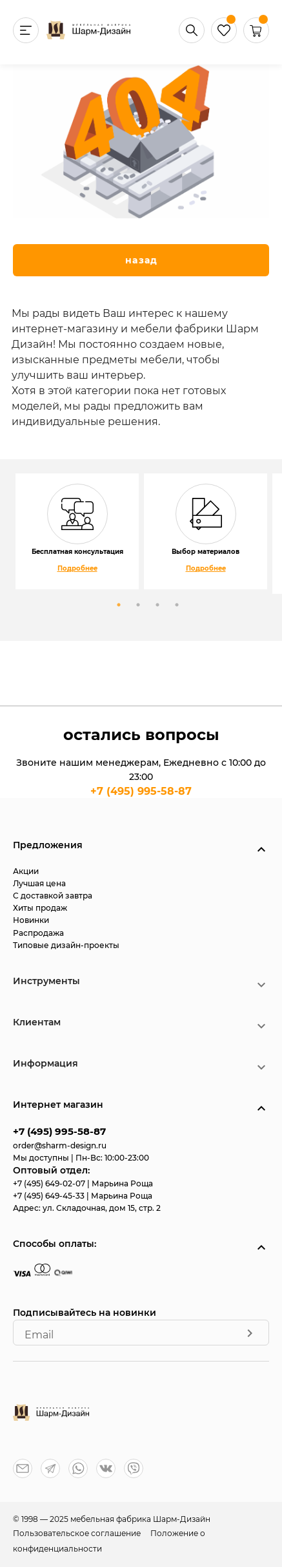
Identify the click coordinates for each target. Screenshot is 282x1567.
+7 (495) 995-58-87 (141, 791)
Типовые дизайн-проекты (66, 945)
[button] (256, 39)
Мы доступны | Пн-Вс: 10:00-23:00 (81, 1158)
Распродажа (38, 933)
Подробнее (77, 568)
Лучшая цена (39, 883)
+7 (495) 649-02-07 (50, 1183)
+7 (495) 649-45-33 (49, 1196)
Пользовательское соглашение (78, 1533)
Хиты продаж (40, 908)
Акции (26, 871)
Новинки (31, 920)
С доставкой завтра (52, 895)
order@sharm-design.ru (59, 1145)
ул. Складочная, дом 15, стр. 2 (102, 1208)
